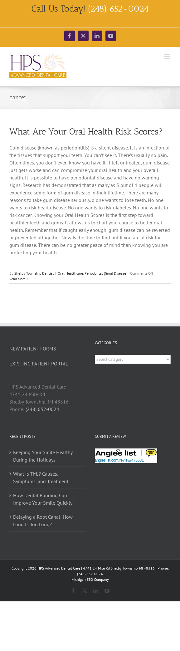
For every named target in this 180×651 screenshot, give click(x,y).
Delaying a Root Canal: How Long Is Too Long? (43, 520)
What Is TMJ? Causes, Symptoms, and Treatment (40, 477)
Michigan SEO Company (90, 579)
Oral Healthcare (70, 273)
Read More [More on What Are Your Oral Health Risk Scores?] (17, 279)
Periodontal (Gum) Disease (105, 273)
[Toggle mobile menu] (167, 56)
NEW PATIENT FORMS (32, 348)
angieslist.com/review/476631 (119, 460)
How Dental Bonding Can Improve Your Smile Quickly (42, 499)
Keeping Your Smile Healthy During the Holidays (42, 456)
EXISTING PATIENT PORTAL (38, 363)
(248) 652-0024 (42, 409)
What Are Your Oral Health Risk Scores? (86, 131)
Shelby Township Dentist (34, 273)
